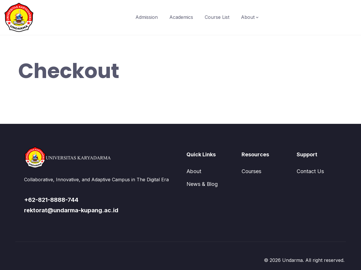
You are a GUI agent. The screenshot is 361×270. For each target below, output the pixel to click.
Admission (146, 17)
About (248, 17)
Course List (217, 17)
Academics (181, 17)
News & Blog (202, 184)
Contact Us (310, 171)
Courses (251, 171)
